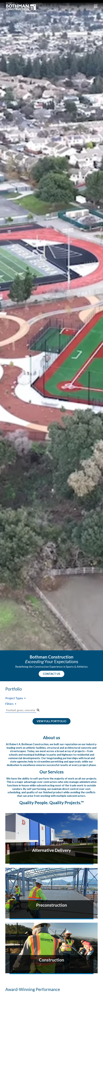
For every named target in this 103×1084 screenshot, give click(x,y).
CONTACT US (51, 673)
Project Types (14, 698)
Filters (9, 703)
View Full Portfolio (51, 721)
